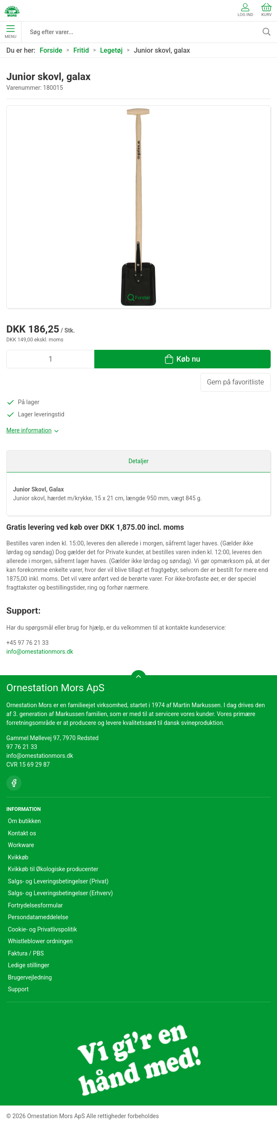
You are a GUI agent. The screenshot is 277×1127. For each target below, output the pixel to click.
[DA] (12, 10)
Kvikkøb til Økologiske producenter (53, 869)
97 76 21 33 (21, 746)
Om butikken (24, 821)
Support (18, 989)
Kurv (266, 10)
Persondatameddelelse (38, 917)
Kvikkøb (18, 857)
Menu (10, 32)
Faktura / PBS (26, 953)
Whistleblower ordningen (40, 941)
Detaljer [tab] (138, 461)
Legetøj (111, 50)
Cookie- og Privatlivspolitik (42, 929)
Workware (21, 845)
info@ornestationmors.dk (39, 651)
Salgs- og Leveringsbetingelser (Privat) (58, 881)
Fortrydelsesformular (35, 905)
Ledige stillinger (28, 965)
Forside (51, 50)
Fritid (81, 50)
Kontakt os (22, 833)
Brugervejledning (30, 977)
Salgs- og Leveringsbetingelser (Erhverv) (60, 893)
